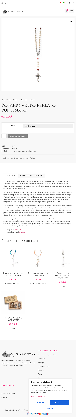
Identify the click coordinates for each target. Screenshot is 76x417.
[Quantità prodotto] (4, 136)
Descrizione (10, 176)
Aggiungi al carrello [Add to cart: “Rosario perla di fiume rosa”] (38, 284)
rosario (14, 151)
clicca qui (22, 232)
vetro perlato (32, 151)
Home (3, 100)
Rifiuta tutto (59, 403)
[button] (71, 11)
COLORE (12, 125)
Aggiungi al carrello (18, 136)
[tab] (10, 176)
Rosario (9, 100)
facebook (18, 230)
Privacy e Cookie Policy (38, 398)
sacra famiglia (22, 151)
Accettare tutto (50, 408)
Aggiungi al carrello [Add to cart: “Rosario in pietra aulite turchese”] (13, 284)
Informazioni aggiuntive (31, 176)
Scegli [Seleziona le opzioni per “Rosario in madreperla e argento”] (63, 286)
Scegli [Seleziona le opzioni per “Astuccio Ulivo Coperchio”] (13, 328)
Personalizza (40, 403)
